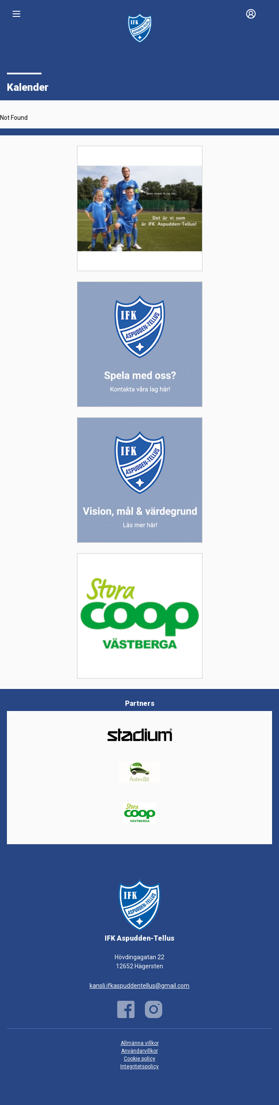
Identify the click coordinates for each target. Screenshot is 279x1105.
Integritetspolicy (139, 1066)
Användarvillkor (139, 1051)
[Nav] (16, 14)
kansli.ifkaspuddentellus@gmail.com (139, 985)
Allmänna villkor (140, 1043)
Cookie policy (139, 1059)
